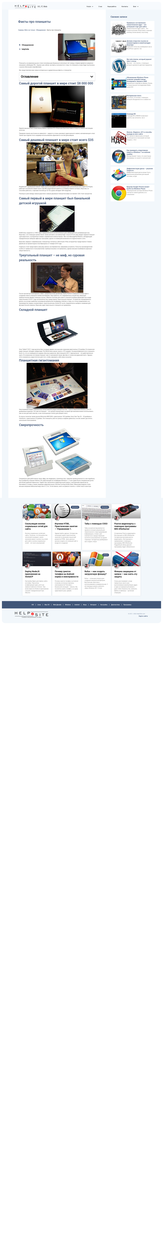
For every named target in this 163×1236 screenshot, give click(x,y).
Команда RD (131, 114)
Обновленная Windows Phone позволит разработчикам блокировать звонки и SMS (137, 79)
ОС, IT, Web (42, 7)
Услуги (90, 7)
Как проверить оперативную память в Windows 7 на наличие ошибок (138, 152)
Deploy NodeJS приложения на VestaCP (32, 574)
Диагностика (115, 605)
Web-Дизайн (57, 605)
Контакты (125, 7)
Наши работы (111, 7)
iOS (33, 605)
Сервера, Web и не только (26, 30)
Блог (136, 7)
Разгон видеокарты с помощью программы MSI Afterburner (125, 526)
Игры (85, 605)
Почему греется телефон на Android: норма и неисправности (66, 574)
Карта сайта (143, 616)
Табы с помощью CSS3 (96, 524)
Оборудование (41, 30)
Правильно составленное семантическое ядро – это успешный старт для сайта (137, 25)
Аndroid (77, 605)
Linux (39, 605)
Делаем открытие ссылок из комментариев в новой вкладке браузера (138, 43)
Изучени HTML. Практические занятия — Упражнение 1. (66, 526)
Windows (68, 605)
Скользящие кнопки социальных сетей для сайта (36, 526)
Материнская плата (134, 96)
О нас (100, 7)
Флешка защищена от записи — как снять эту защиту (125, 574)
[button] (91, 76)
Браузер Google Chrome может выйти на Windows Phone (138, 188)
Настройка (103, 605)
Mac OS (47, 605)
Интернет (93, 605)
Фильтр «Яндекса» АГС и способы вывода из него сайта (139, 133)
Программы (127, 605)
